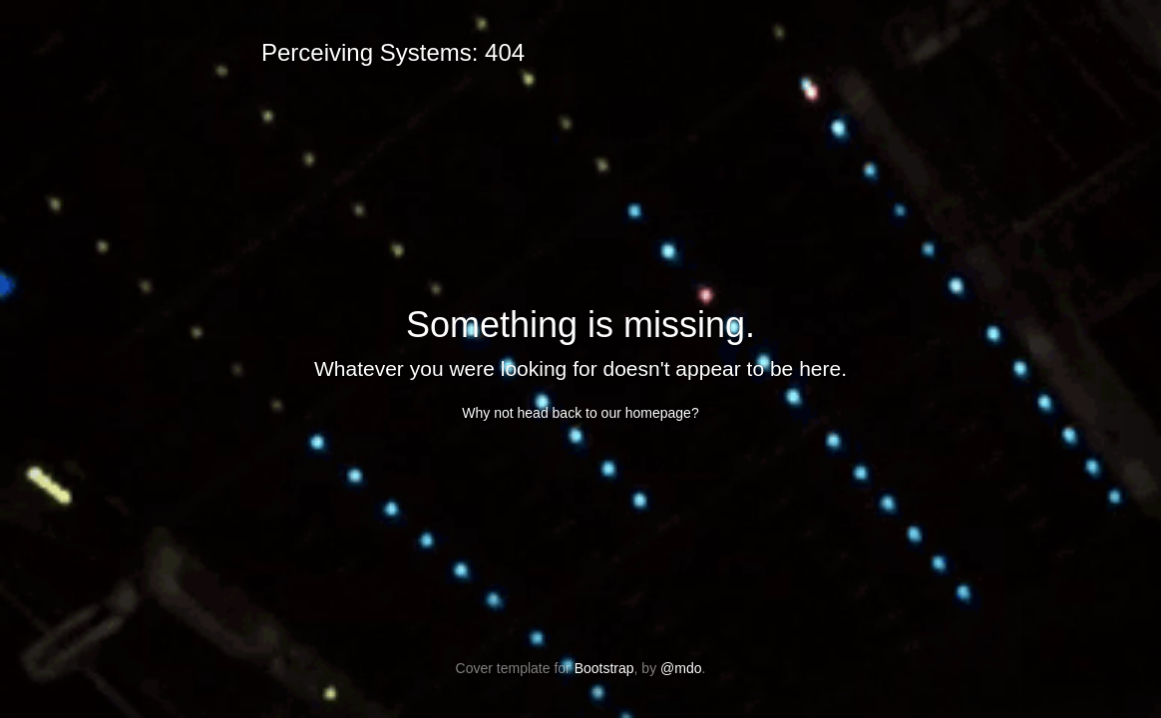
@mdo (680, 668)
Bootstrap (604, 668)
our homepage (646, 413)
